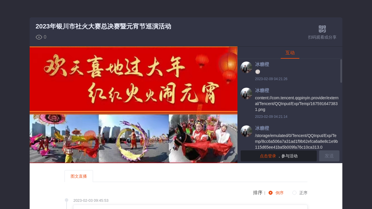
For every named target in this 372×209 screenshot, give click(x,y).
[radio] (276, 193)
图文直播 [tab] (79, 176)
